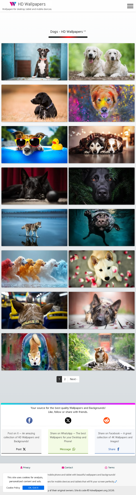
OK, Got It (33, 487)
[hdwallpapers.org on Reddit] (106, 420)
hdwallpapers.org (99, 490)
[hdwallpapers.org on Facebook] (29, 420)
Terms (109, 467)
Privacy (25, 467)
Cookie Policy (13, 487)
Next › (73, 379)
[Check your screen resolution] (116, 481)
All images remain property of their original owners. (47, 490)
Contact (67, 467)
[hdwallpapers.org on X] (68, 420)
